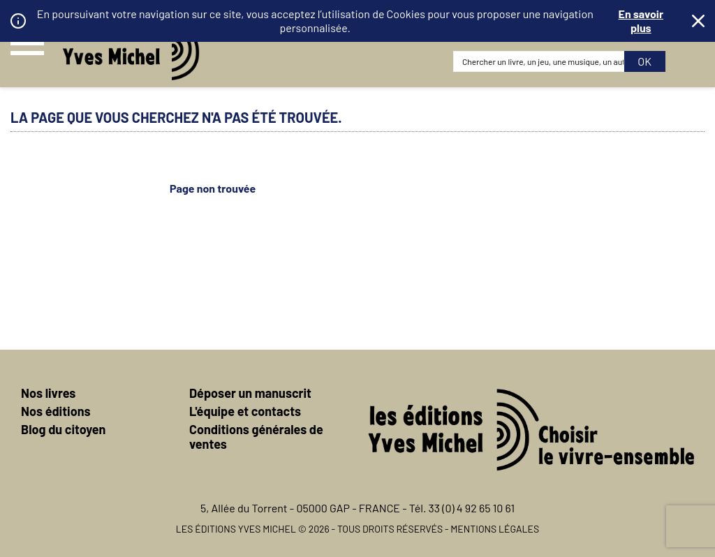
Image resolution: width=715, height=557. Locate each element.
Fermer (698, 21)
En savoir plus (641, 20)
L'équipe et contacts (245, 411)
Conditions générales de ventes (256, 437)
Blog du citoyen (63, 429)
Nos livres (48, 393)
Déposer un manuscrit (250, 393)
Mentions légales (494, 529)
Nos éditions (56, 411)
